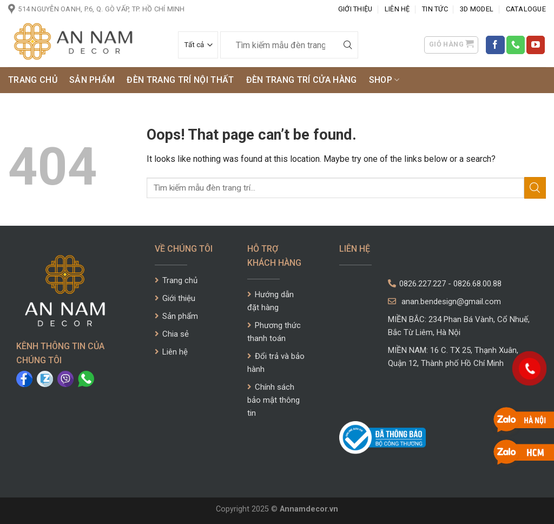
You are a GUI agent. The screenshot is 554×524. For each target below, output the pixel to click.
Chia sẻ (172, 334)
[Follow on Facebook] (495, 45)
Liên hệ (171, 352)
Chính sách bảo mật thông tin (273, 400)
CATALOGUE (526, 9)
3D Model (476, 9)
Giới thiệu (175, 298)
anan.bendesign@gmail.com (444, 301)
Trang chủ (32, 80)
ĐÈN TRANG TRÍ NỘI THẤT (180, 80)
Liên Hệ (397, 9)
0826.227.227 (422, 284)
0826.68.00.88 (477, 284)
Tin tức (435, 9)
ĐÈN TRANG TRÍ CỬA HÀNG (301, 80)
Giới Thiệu (355, 9)
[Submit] (348, 45)
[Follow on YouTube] (535, 45)
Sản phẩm (92, 80)
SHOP (384, 80)
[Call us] (515, 45)
